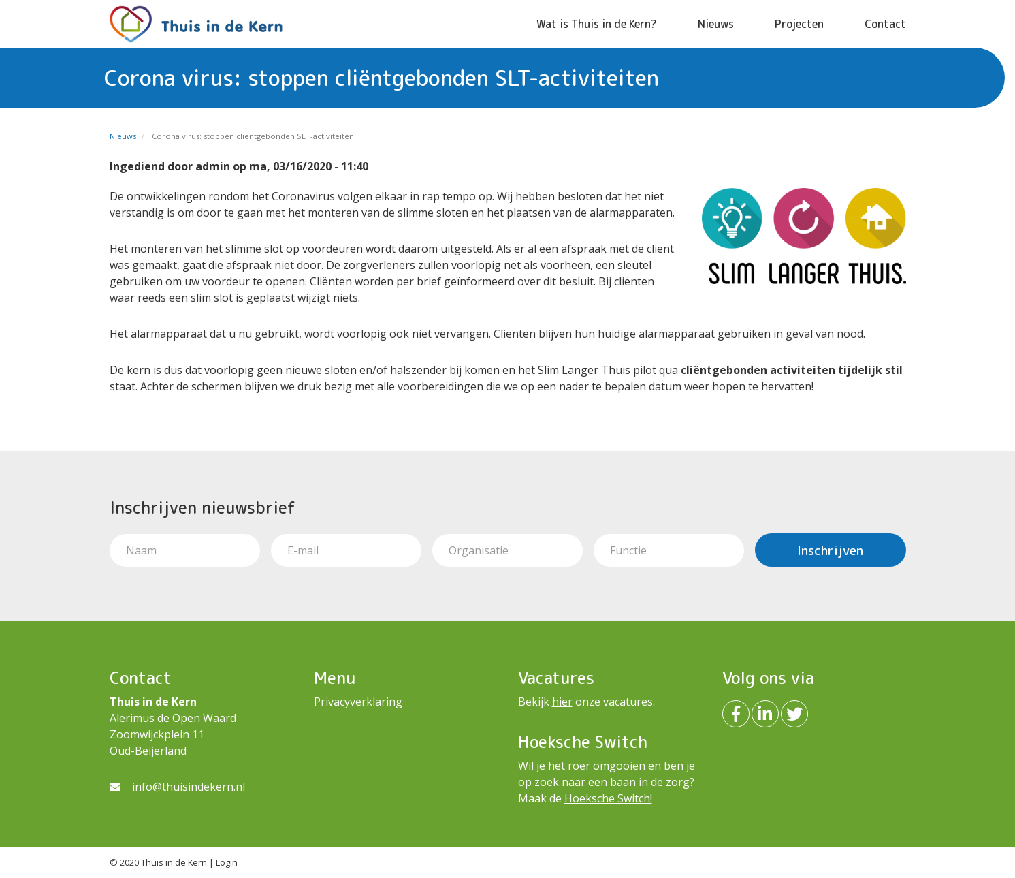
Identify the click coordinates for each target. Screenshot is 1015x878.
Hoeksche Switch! (608, 798)
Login (227, 862)
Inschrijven (830, 550)
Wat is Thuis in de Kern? (596, 24)
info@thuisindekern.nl (188, 786)
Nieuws (716, 24)
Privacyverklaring (358, 701)
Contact (885, 24)
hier (562, 701)
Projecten (799, 24)
